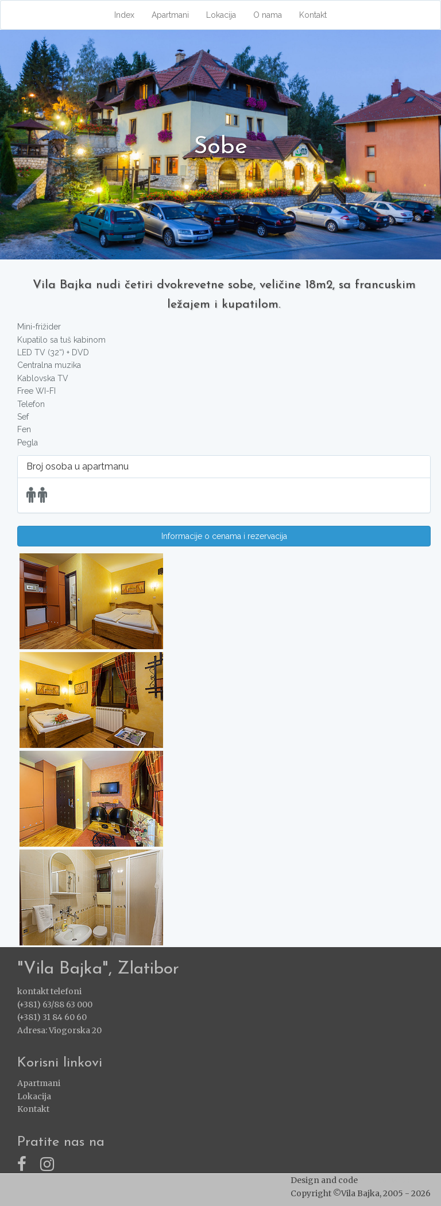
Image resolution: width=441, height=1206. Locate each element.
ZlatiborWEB (384, 1180)
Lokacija (221, 15)
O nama (267, 15)
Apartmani (170, 15)
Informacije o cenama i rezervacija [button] (224, 536)
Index (124, 15)
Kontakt (313, 15)
